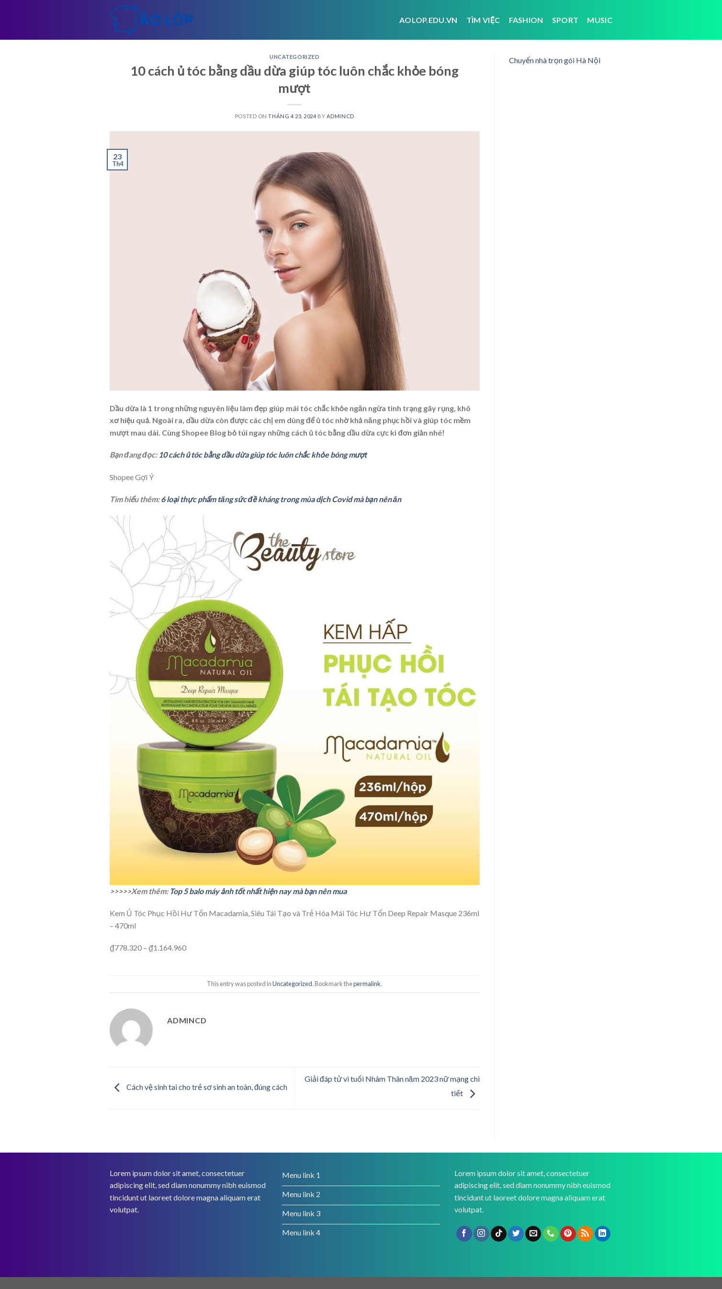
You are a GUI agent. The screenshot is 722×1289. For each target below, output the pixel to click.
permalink (367, 983)
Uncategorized (294, 57)
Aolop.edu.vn (428, 19)
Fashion (526, 19)
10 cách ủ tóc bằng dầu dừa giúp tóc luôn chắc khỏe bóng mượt (262, 454)
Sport (565, 19)
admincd (340, 116)
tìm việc (483, 19)
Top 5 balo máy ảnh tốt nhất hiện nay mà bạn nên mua (258, 891)
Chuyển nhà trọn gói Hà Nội (554, 60)
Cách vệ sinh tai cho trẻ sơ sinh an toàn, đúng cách (198, 1086)
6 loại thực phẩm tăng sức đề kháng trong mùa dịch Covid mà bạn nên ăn (281, 499)
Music (599, 19)
